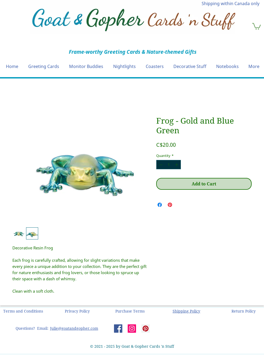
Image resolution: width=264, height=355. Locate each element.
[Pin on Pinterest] (170, 205)
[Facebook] (118, 328)
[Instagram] (132, 328)
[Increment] (177, 164)
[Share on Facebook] (159, 205)
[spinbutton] (168, 164)
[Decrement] (160, 164)
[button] (256, 26)
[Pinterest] (145, 328)
